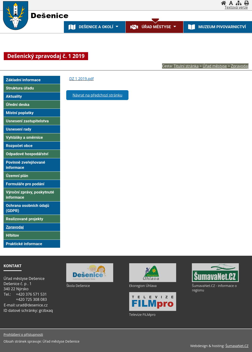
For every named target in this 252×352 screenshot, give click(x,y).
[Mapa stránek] (238, 3)
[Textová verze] (236, 7)
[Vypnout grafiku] (231, 3)
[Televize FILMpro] (152, 309)
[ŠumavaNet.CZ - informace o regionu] (215, 280)
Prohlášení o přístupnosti (23, 334)
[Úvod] (223, 3)
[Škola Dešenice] (89, 280)
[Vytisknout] (246, 3)
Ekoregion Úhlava (143, 285)
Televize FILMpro (142, 314)
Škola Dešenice (78, 285)
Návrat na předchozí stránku (97, 95)
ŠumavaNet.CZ (236, 346)
